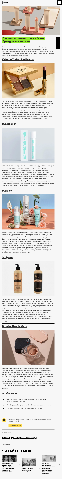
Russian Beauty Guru (14, 326)
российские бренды (28, 438)
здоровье (15, 438)
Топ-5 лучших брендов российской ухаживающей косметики (29, 405)
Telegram (58, 39)
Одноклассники (58, 47)
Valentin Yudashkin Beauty (18, 59)
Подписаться (15, 425)
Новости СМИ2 (6, 444)
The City (5, 2)
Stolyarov (7, 257)
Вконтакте (58, 43)
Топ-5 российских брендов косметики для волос (24, 408)
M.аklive (7, 190)
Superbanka (9, 124)
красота (6, 438)
